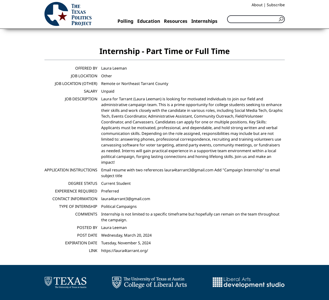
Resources (175, 21)
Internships (204, 21)
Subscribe (276, 4)
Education (148, 21)
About (257, 4)
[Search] (256, 19)
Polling (125, 21)
